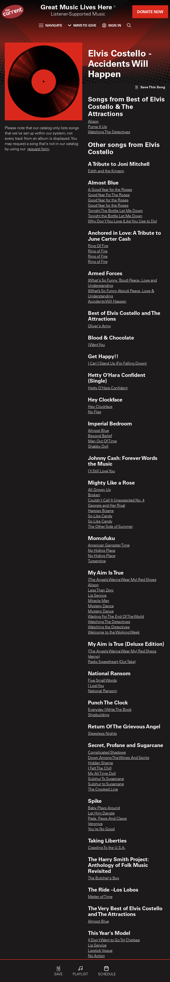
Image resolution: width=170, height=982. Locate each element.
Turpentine (97, 561)
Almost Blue (98, 431)
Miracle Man (98, 601)
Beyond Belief (100, 436)
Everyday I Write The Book (110, 710)
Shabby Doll (98, 447)
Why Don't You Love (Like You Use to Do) (122, 221)
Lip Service (97, 596)
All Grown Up (99, 490)
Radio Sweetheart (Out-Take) (112, 662)
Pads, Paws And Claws (107, 819)
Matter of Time (100, 897)
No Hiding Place (101, 551)
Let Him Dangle (101, 813)
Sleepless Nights (102, 734)
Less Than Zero (100, 590)
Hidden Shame (100, 763)
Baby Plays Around (104, 808)
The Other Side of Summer (110, 527)
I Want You (96, 345)
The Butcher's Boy (103, 878)
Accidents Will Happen (107, 302)
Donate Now (150, 11)
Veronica (95, 824)
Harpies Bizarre (101, 511)
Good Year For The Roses (109, 195)
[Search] (129, 25)
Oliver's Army (99, 326)
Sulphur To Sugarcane (106, 779)
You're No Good (101, 829)
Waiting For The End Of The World (116, 617)
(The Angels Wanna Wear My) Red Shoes (122, 580)
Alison (93, 122)
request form (38, 149)
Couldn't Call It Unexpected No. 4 (116, 500)
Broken (94, 495)
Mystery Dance (101, 606)
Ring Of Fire (98, 246)
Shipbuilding (98, 715)
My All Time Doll (102, 774)
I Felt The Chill (100, 768)
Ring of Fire (98, 251)
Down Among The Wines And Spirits (118, 758)
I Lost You (96, 686)
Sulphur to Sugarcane (106, 784)
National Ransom (102, 691)
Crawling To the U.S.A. (106, 848)
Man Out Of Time (102, 441)
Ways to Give (82, 25)
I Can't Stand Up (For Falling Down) (117, 364)
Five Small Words (102, 681)
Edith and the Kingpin (106, 171)
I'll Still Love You (101, 471)
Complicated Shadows (107, 753)
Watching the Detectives (109, 627)
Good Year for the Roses (108, 200)
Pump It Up (97, 127)
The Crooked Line (103, 790)
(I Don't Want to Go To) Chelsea (114, 940)
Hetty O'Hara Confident (108, 388)
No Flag (94, 412)
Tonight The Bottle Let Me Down (115, 211)
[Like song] (150, 87)
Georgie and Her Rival (106, 506)
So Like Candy (100, 516)
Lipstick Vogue (100, 951)
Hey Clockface (100, 407)
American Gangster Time (109, 545)
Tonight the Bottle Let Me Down (115, 216)
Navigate (50, 25)
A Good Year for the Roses (110, 190)
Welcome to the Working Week (114, 633)
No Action (96, 956)
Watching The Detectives (109, 132)
